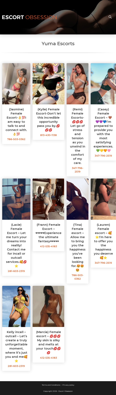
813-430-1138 (48, 135)
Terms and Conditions (51, 385)
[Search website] (110, 17)
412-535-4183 (48, 246)
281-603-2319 (16, 271)
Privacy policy (68, 385)
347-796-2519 (103, 155)
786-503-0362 (16, 139)
